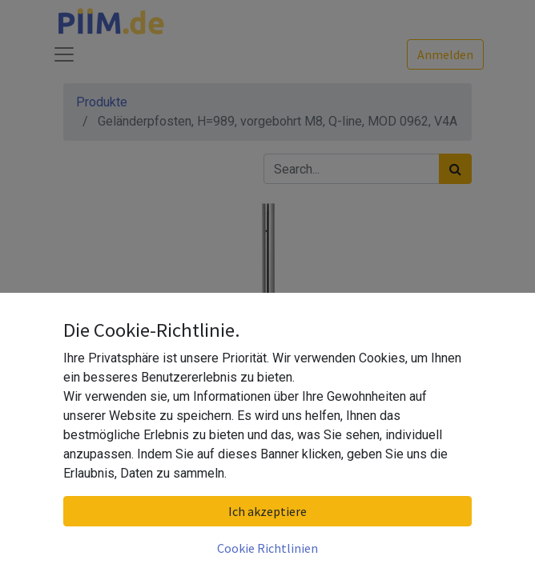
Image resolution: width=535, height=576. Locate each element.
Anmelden (445, 54)
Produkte (101, 102)
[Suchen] (455, 169)
